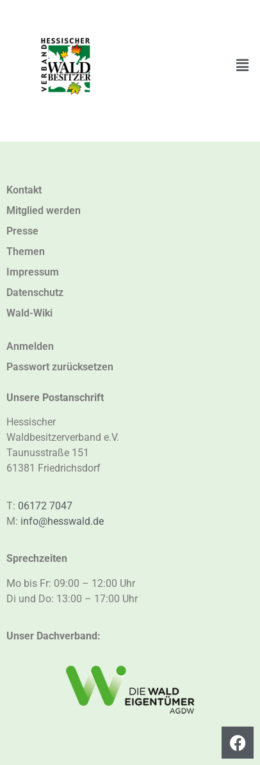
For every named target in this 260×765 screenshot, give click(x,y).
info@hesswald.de (62, 521)
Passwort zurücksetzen (59, 367)
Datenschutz (34, 292)
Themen (25, 251)
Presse (22, 231)
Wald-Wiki (29, 313)
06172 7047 (45, 506)
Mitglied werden (43, 210)
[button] (243, 65)
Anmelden (30, 346)
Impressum (32, 272)
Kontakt (24, 190)
